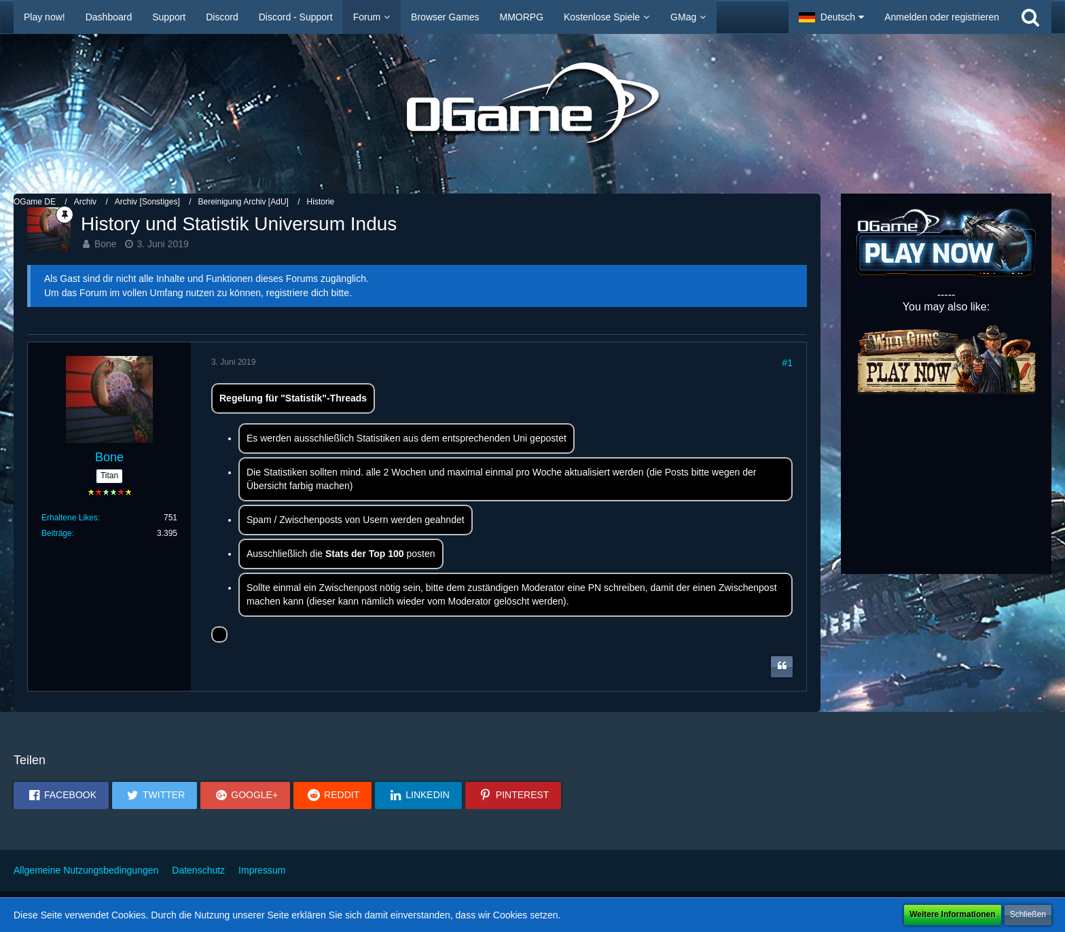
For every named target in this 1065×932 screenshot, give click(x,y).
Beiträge (56, 533)
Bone (105, 243)
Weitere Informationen (952, 914)
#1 (787, 362)
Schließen (1028, 914)
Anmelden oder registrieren (941, 17)
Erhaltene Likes (69, 517)
